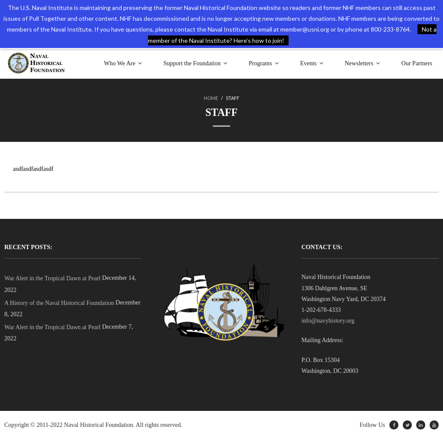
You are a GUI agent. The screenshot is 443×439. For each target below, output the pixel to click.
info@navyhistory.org (328, 320)
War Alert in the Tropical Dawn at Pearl (52, 278)
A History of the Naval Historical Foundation (59, 303)
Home (211, 98)
